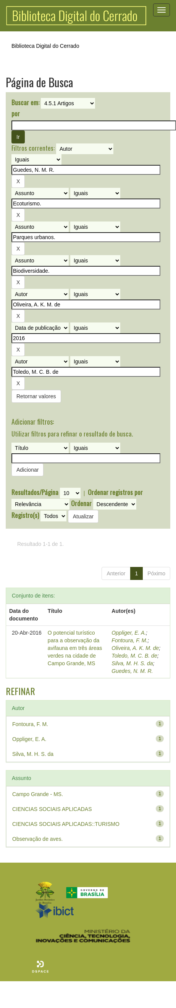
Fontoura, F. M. (129, 640)
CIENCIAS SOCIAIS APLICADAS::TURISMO (65, 824)
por (15, 113)
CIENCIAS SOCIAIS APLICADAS (52, 809)
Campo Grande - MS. (37, 794)
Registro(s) (25, 515)
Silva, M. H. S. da (132, 663)
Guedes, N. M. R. (132, 671)
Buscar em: (25, 102)
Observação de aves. (37, 839)
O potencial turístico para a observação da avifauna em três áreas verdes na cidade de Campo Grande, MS (75, 648)
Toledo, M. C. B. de (134, 656)
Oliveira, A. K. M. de (135, 648)
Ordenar (81, 503)
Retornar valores (36, 396)
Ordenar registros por (115, 492)
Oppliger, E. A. (128, 633)
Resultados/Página (34, 492)
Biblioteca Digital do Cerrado (45, 46)
